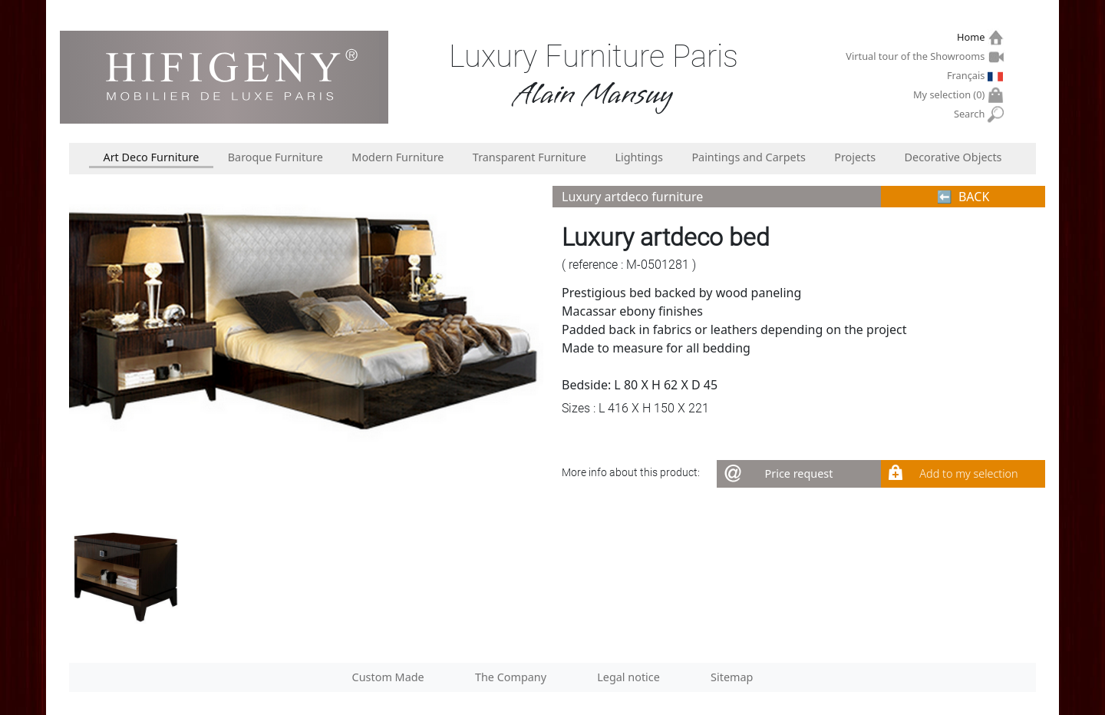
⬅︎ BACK (963, 196)
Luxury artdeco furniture (632, 196)
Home (972, 37)
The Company (510, 677)
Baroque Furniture (275, 157)
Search (971, 114)
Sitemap (732, 677)
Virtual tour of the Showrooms (917, 56)
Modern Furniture (397, 157)
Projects (855, 157)
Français (967, 75)
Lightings (639, 157)
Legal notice (628, 677)
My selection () (950, 95)
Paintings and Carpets (748, 157)
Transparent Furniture (529, 157)
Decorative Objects (953, 157)
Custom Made (388, 677)
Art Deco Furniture (151, 157)
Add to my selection (968, 473)
